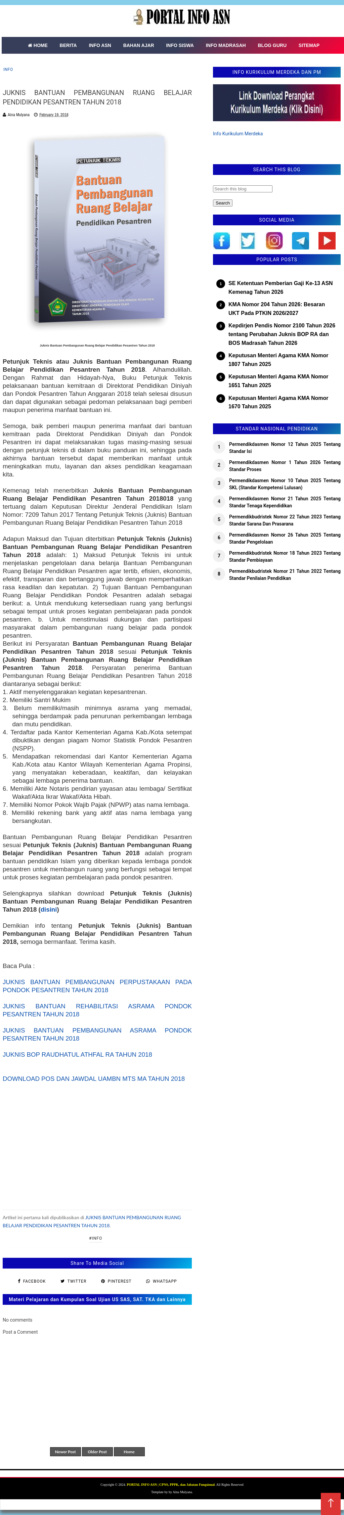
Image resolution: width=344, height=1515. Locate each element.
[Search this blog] (242, 188)
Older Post (97, 1451)
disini (49, 909)
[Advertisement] (97, 1146)
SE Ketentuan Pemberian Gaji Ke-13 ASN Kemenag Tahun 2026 (280, 287)
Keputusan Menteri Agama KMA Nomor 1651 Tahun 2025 (278, 381)
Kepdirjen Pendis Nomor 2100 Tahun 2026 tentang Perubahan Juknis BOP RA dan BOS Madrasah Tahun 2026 (281, 334)
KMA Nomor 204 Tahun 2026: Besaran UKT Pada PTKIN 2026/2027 (276, 309)
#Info (95, 1238)
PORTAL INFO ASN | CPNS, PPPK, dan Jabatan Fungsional (171, 1484)
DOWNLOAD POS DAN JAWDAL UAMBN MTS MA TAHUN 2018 (94, 1078)
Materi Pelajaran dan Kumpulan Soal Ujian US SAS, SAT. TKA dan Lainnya (97, 1299)
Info (8, 69)
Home (129, 1451)
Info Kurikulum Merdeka (238, 133)
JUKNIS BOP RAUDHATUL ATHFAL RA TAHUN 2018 (77, 1054)
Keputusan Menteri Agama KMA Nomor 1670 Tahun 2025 (278, 402)
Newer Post (65, 1451)
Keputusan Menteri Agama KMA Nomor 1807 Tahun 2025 (278, 360)
